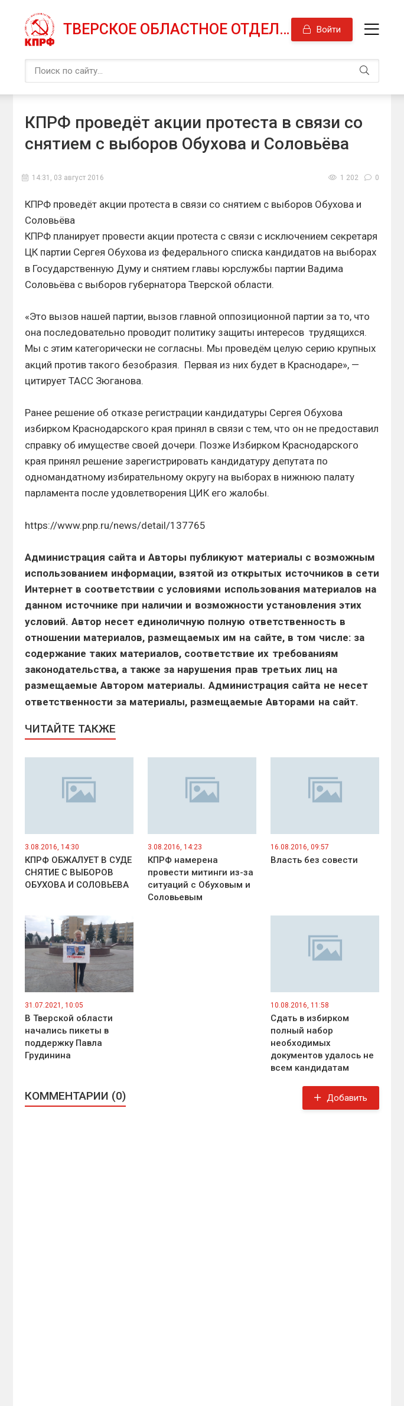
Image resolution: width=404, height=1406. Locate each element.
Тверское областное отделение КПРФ (177, 29)
